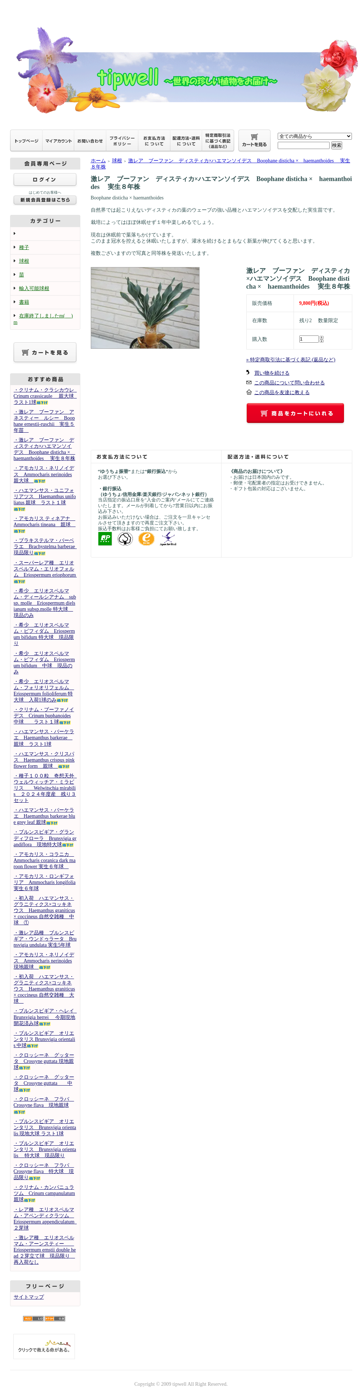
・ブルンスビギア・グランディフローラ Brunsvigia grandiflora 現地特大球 (45, 838)
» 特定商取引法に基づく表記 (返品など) (290, 359)
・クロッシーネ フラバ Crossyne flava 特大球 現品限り (44, 1171)
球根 (24, 261)
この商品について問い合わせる (289, 382)
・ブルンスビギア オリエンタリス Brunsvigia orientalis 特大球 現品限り (45, 1149)
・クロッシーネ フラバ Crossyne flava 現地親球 (44, 1105)
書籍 (24, 302)
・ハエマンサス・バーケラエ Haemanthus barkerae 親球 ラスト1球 (44, 738)
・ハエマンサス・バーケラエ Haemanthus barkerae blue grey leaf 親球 (44, 816)
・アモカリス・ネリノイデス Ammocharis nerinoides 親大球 (44, 474)
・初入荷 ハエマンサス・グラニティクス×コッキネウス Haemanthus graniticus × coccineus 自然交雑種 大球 (44, 989)
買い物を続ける (272, 373)
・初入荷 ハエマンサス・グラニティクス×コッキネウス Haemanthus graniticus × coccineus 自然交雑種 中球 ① (44, 910)
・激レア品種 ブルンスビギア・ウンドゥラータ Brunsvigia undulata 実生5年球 (45, 939)
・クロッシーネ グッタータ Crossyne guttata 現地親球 (44, 1061)
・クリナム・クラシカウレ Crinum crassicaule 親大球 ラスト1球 (49, 396)
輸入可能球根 (34, 288)
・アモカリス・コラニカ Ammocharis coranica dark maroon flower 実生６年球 (45, 860)
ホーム (98, 160)
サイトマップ (29, 1297)
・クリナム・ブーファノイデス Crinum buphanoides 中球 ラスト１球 (44, 716)
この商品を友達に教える (282, 392)
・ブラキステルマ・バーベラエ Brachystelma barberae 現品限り (47, 546)
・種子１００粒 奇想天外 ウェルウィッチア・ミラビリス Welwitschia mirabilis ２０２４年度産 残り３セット (46, 788)
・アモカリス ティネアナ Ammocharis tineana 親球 (45, 524)
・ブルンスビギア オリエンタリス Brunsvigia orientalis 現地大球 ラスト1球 (45, 1127)
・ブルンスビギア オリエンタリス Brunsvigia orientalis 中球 (44, 1039)
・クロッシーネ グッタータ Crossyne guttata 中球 (44, 1083)
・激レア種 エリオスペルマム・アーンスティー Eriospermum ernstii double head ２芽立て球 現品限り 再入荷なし (45, 1250)
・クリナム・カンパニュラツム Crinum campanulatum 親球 (44, 1193)
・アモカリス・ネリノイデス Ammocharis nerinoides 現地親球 (44, 961)
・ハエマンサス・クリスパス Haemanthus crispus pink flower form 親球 (44, 760)
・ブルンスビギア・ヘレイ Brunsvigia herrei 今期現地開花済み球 (46, 1017)
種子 (24, 247)
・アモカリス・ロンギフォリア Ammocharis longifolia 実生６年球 (45, 882)
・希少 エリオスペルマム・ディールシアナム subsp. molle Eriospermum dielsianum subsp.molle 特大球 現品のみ (45, 603)
